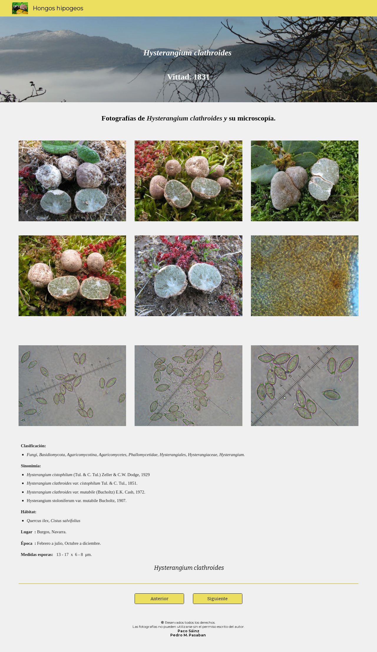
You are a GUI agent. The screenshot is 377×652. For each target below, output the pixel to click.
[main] (188, 59)
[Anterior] (159, 598)
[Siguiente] (217, 598)
